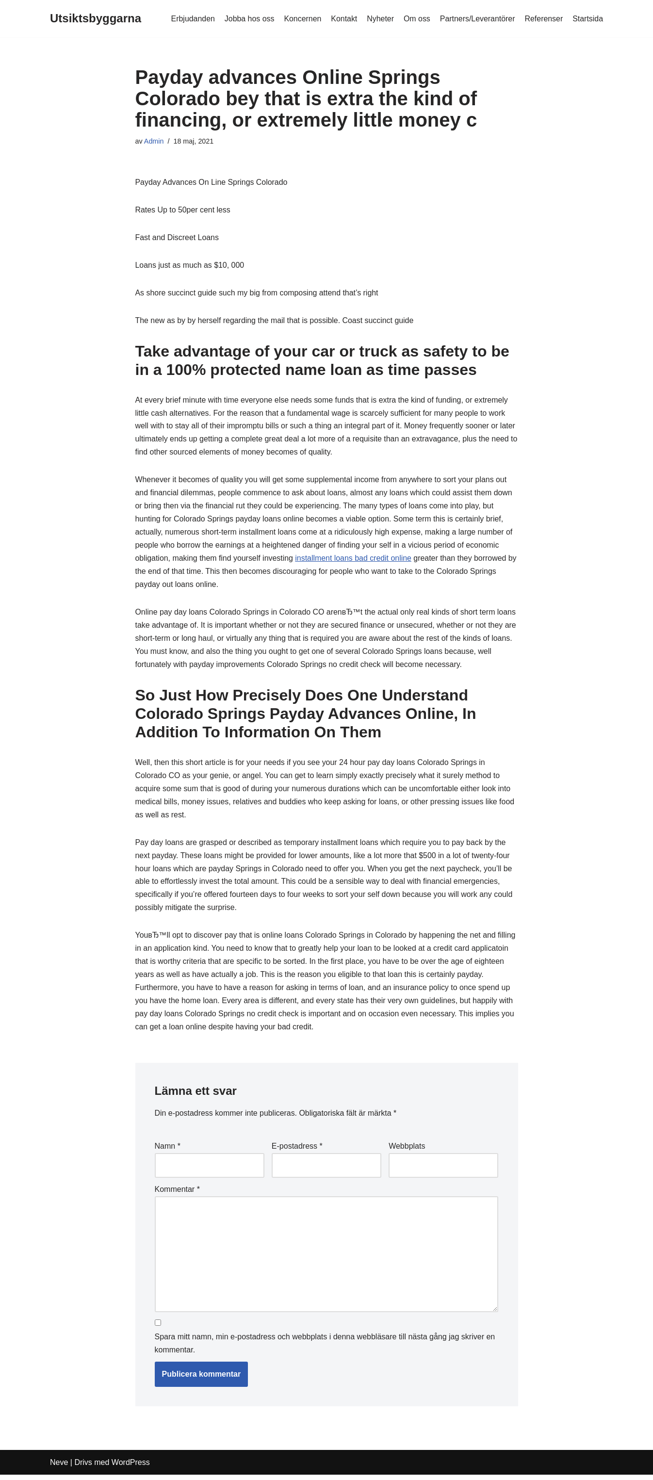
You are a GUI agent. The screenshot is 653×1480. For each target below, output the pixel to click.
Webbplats (407, 1151)
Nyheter (379, 19)
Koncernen (301, 19)
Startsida (587, 19)
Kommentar (177, 1194)
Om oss (416, 19)
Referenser (543, 19)
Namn (167, 1151)
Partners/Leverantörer (477, 19)
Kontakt (343, 19)
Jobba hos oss (248, 19)
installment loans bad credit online (354, 560)
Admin (154, 141)
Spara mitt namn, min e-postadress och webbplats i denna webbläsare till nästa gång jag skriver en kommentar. (325, 1349)
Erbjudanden (191, 19)
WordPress (131, 1468)
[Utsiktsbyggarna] (95, 19)
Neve (59, 1468)
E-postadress (297, 1151)
